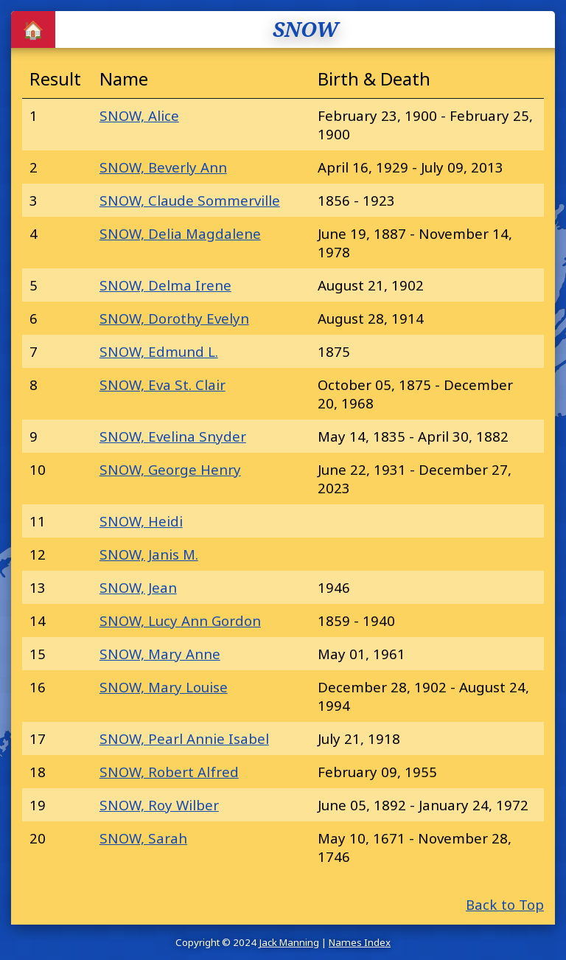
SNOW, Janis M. (148, 554)
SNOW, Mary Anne (159, 653)
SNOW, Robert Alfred (169, 771)
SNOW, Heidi (141, 521)
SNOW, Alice (139, 115)
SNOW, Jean (138, 587)
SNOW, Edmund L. (158, 351)
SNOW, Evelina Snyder (172, 436)
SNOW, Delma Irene (165, 285)
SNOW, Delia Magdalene (180, 233)
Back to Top (505, 904)
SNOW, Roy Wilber (159, 805)
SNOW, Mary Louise (163, 687)
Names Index (360, 942)
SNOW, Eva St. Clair (162, 384)
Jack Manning (289, 942)
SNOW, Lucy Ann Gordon (180, 620)
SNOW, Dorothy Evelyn (174, 318)
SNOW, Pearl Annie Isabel (184, 738)
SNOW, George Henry (170, 469)
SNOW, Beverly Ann (163, 167)
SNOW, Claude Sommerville (189, 200)
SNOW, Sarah (143, 838)
